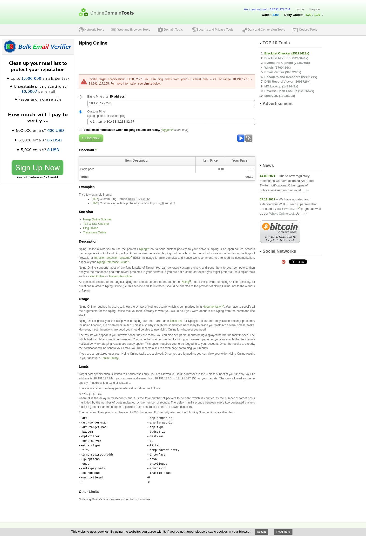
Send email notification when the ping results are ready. (121, 130)
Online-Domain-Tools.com (297, 527)
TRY (95, 199)
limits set (176, 321)
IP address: (118, 96)
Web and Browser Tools (133, 29)
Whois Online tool (281, 213)
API (101, 527)
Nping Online (93, 43)
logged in (168, 130)
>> (307, 190)
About (86, 527)
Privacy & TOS (211, 527)
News (168, 527)
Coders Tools (308, 29)
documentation (213, 306)
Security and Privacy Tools (215, 29)
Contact (186, 527)
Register (314, 9)
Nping (143, 249)
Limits (147, 83)
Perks (136, 527)
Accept (261, 531)
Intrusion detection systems (112, 257)
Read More (283, 531)
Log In (300, 9)
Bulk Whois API (287, 209)
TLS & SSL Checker (96, 223)
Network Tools (94, 29)
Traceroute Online (94, 232)
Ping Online (90, 228)
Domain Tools (173, 29)
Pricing (118, 527)
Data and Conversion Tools (266, 29)
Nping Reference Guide (112, 262)
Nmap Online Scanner (97, 219)
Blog (152, 527)
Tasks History (109, 358)
